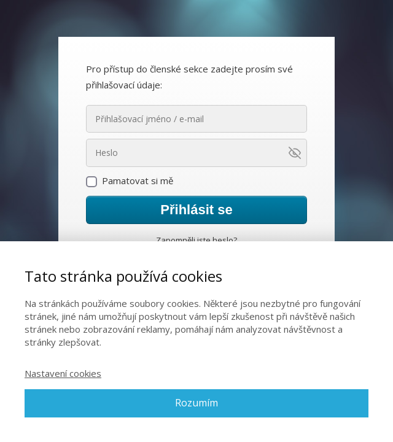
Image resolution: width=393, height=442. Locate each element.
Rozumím (196, 402)
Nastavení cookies (63, 373)
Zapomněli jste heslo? (196, 240)
